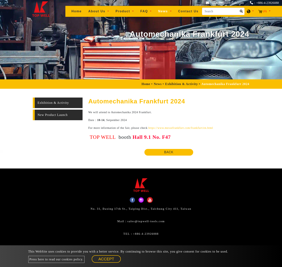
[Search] (223, 11)
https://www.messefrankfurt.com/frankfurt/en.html (181, 127)
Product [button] (123, 11)
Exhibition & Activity (181, 84)
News (158, 84)
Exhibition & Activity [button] (53, 102)
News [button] (163, 11)
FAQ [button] (144, 11)
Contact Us (188, 11)
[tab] (58, 103)
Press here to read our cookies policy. (56, 259)
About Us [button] (97, 11)
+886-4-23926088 (146, 233)
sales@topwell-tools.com (146, 221)
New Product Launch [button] (53, 114)
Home (78, 11)
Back (168, 152)
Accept (106, 259)
